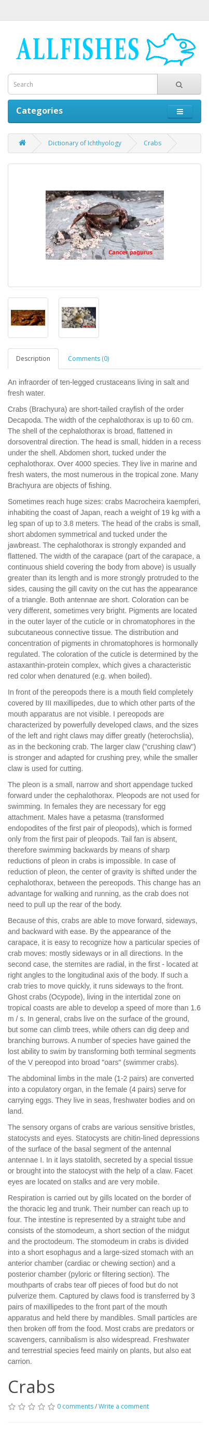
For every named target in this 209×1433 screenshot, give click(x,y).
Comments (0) (88, 358)
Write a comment (124, 1406)
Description (33, 358)
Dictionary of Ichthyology (84, 143)
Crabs (152, 143)
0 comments (75, 1406)
